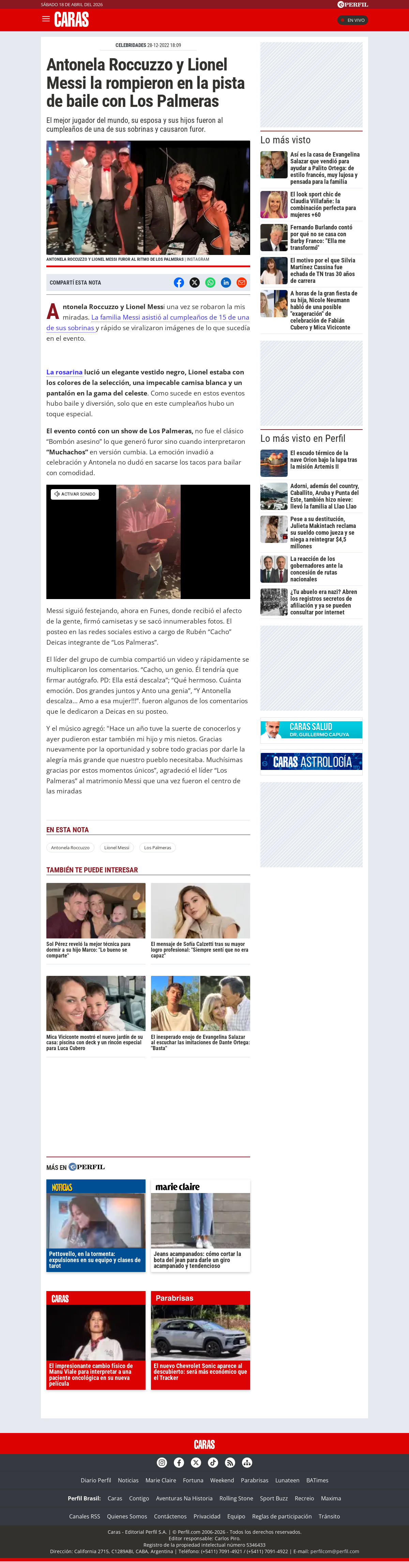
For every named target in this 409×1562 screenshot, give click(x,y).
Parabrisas (255, 1480)
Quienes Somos (127, 1516)
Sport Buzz (274, 1498)
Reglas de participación (282, 1516)
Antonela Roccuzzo (70, 847)
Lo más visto (285, 140)
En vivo (353, 20)
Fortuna (193, 1480)
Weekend (222, 1480)
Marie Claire (161, 1480)
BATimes (317, 1480)
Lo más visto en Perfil (303, 438)
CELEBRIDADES (131, 45)
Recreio (304, 1498)
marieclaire (200, 1188)
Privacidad (207, 1516)
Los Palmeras (157, 847)
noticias (96, 1188)
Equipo (236, 1516)
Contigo (139, 1498)
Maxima (331, 1498)
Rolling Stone (236, 1498)
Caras (115, 1498)
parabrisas (200, 1299)
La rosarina (64, 371)
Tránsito (329, 1516)
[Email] (242, 282)
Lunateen (287, 1480)
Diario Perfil (96, 1480)
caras (96, 1299)
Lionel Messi (116, 847)
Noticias (128, 1480)
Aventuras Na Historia (184, 1498)
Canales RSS (84, 1516)
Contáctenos (170, 1516)
